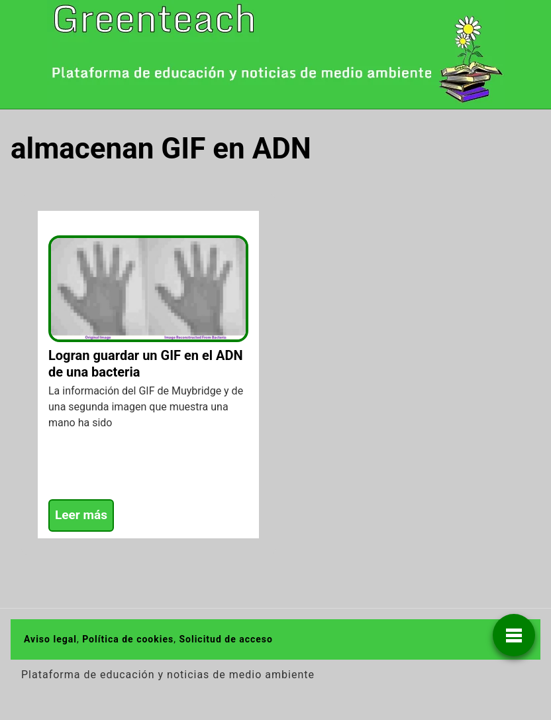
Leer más (81, 514)
